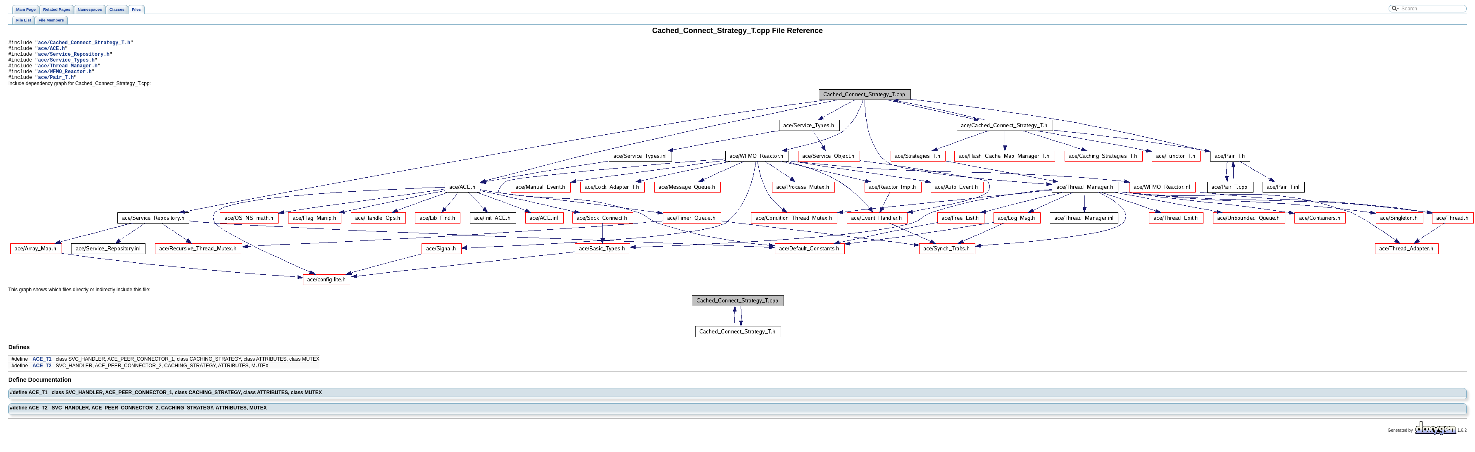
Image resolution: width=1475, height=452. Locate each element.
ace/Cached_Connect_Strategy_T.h (84, 43)
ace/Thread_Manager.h (68, 71)
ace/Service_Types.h (66, 64)
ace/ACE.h (51, 50)
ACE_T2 (42, 374)
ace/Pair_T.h (56, 85)
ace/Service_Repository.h (74, 57)
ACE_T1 (42, 368)
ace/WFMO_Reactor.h (65, 78)
